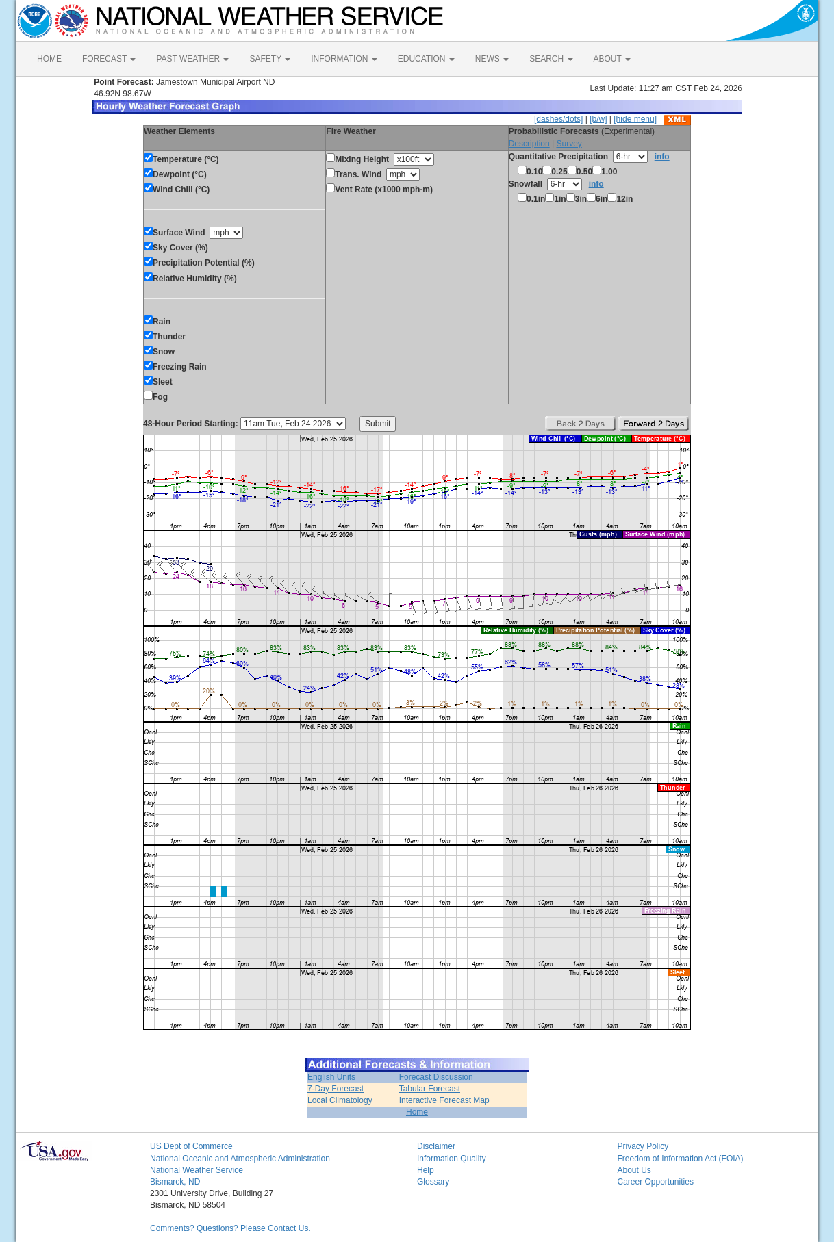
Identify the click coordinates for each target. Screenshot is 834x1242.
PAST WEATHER (192, 59)
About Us (634, 1170)
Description (529, 143)
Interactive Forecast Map (444, 1100)
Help (425, 1170)
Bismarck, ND (175, 1182)
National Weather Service (196, 1170)
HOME (49, 59)
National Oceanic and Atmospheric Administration (240, 1158)
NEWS (492, 59)
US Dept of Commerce (191, 1146)
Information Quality (451, 1158)
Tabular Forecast (429, 1089)
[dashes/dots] (558, 119)
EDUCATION (426, 59)
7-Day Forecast (335, 1089)
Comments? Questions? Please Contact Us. (230, 1228)
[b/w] (598, 119)
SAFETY (269, 59)
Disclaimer (436, 1146)
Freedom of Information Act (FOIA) (681, 1158)
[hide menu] (635, 119)
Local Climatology (339, 1100)
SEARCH (550, 59)
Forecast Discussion (436, 1077)
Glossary (433, 1182)
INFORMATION (344, 59)
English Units (331, 1077)
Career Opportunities (656, 1182)
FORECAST (109, 59)
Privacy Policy (643, 1146)
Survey (568, 143)
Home (417, 1112)
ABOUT (612, 59)
